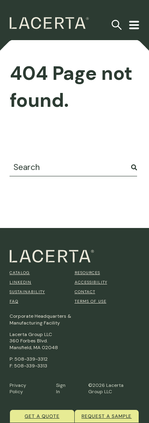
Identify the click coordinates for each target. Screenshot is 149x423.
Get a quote (42, 416)
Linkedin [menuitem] (20, 282)
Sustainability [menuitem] (27, 291)
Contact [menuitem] (85, 291)
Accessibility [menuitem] (91, 282)
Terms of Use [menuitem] (90, 301)
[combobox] (73, 167)
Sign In (61, 388)
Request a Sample (106, 416)
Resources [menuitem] (87, 272)
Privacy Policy (18, 388)
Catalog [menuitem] (20, 272)
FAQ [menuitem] (14, 301)
